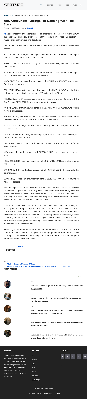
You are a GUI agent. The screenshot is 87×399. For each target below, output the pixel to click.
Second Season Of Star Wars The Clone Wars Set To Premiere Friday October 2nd (38, 266)
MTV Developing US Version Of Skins (20, 264)
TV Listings (36, 380)
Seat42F (6, 15)
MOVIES (52, 5)
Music (34, 372)
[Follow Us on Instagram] (73, 356)
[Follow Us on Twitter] (67, 356)
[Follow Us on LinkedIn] (79, 356)
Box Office (35, 376)
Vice (33, 368)
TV (43, 5)
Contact (39, 393)
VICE (67, 5)
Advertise (57, 393)
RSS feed (32, 393)
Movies (34, 360)
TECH (60, 5)
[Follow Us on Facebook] (62, 356)
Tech (33, 364)
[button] (80, 5)
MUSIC (74, 5)
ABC (6, 33)
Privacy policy (48, 393)
